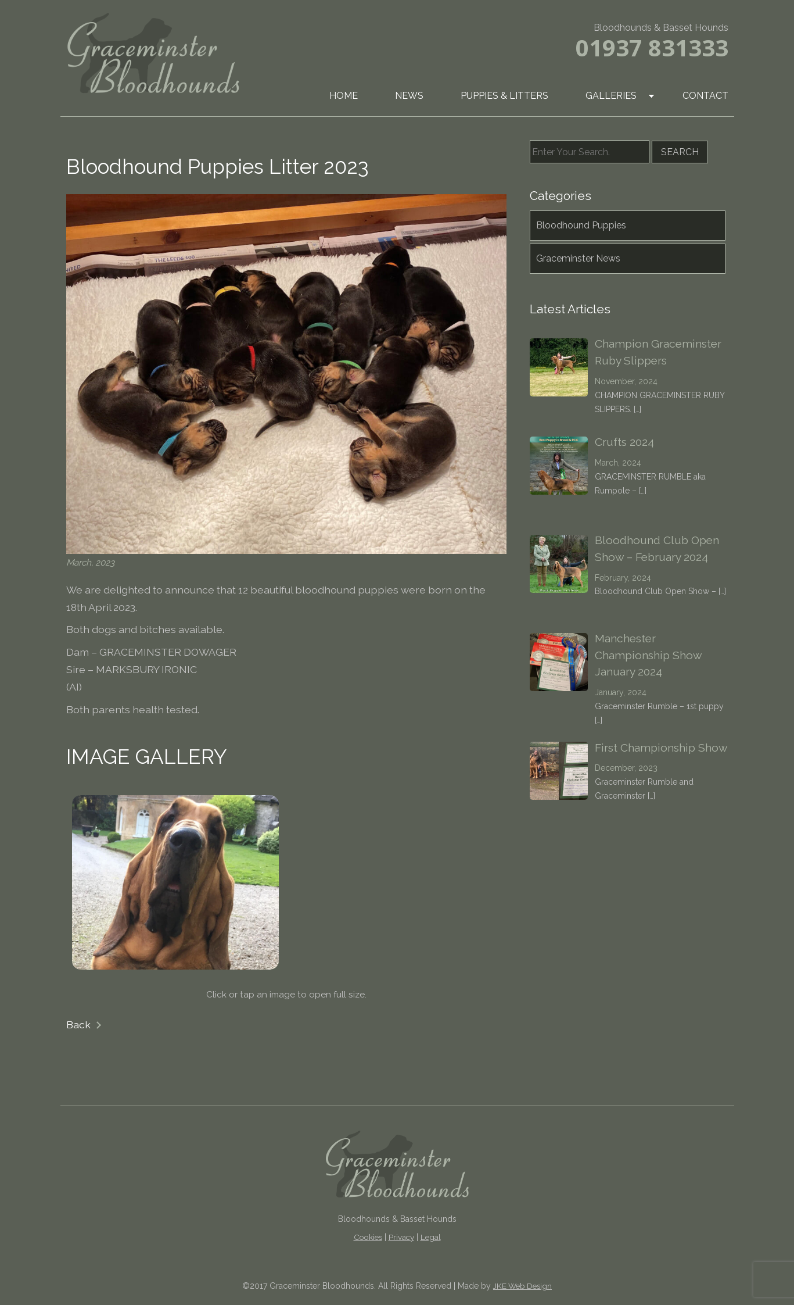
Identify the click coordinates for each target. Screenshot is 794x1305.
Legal (431, 1237)
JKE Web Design (522, 1285)
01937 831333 (652, 47)
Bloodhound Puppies (581, 225)
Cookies (368, 1237)
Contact (705, 95)
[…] (637, 409)
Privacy (401, 1237)
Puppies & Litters (504, 95)
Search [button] (680, 152)
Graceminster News (578, 258)
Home (343, 95)
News (409, 95)
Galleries (611, 95)
